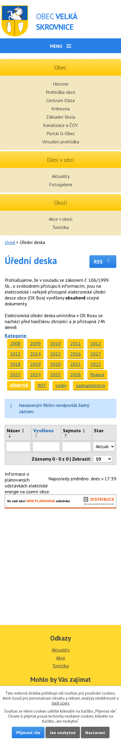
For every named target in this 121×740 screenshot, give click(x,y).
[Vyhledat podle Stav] (104, 446)
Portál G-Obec (60, 133)
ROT (41, 385)
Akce (60, 658)
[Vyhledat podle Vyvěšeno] (46, 447)
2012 (95, 343)
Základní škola (60, 117)
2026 (75, 374)
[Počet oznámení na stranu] (102, 458)
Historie (60, 84)
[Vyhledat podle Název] (18, 447)
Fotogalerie (60, 184)
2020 (55, 364)
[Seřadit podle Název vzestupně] (10, 434)
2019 (35, 364)
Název (15, 430)
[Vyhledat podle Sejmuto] (76, 447)
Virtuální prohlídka (60, 142)
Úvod (10, 242)
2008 (15, 343)
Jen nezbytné (63, 732)
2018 (15, 364)
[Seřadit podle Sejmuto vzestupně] (66, 434)
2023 (15, 374)
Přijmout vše (28, 732)
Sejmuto (74, 430)
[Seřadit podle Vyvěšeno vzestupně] (36, 434)
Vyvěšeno (43, 430)
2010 (55, 343)
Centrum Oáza (60, 100)
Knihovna (60, 109)
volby (60, 385)
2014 (35, 354)
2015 (55, 354)
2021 (75, 364)
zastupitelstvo (90, 385)
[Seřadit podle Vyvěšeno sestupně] (36, 437)
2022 (95, 364)
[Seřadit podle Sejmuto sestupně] (66, 437)
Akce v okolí (61, 219)
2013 (15, 354)
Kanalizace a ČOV (60, 125)
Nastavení (95, 732)
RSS (103, 261)
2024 (35, 374)
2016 (75, 354)
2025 (55, 374)
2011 (75, 343)
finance (97, 374)
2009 (35, 343)
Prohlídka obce (60, 92)
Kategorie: (16, 335)
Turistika (60, 227)
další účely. (61, 703)
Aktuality (61, 176)
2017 (95, 354)
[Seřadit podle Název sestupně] (10, 437)
